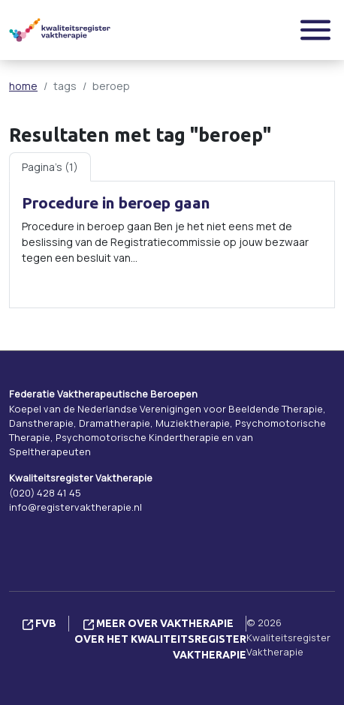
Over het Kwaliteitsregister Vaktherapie (160, 647)
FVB (39, 623)
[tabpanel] (172, 245)
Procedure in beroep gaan (116, 203)
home (23, 86)
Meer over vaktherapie (158, 623)
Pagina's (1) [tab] (50, 167)
